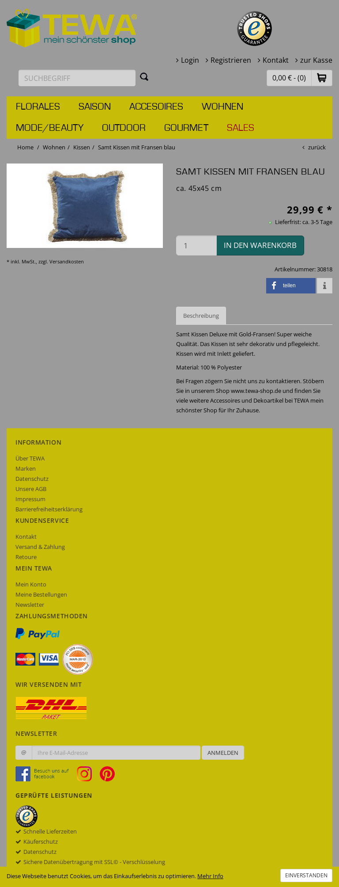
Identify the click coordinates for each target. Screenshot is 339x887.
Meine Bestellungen (41, 594)
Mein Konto (30, 584)
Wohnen (222, 107)
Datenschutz (32, 479)
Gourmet (186, 128)
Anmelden (222, 753)
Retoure (26, 557)
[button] (322, 77)
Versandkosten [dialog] (66, 261)
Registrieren (231, 60)
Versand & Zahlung (40, 547)
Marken (25, 468)
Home (25, 147)
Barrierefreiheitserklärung (49, 509)
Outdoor (124, 128)
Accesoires (156, 107)
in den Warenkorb (260, 245)
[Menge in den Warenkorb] (196, 245)
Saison (95, 107)
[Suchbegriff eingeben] (77, 78)
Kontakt (276, 60)
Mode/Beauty (49, 128)
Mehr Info (210, 876)
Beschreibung (201, 316)
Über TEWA (30, 458)
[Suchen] (144, 76)
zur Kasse (316, 60)
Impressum (30, 499)
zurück (317, 147)
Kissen (81, 147)
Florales (38, 107)
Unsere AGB (30, 489)
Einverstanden (306, 875)
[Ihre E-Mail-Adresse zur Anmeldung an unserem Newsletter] (116, 753)
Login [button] (190, 60)
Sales (240, 128)
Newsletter (29, 605)
